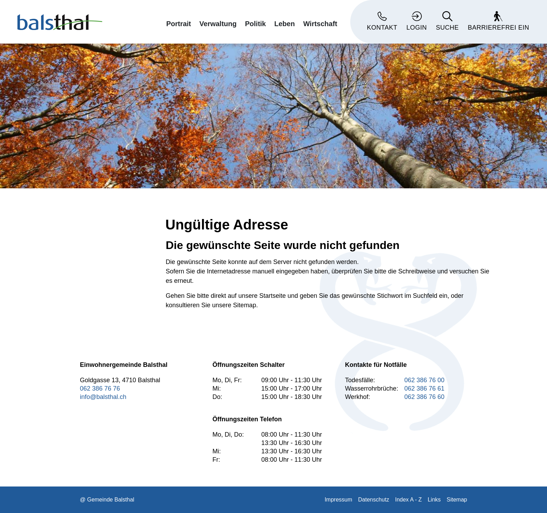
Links (434, 500)
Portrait (178, 23)
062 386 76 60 (424, 396)
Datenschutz (373, 500)
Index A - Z (408, 500)
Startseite (272, 295)
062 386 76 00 (424, 380)
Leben (284, 23)
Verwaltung (218, 23)
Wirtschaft (320, 23)
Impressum (338, 500)
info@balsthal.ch (103, 396)
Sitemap (457, 500)
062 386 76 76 (100, 388)
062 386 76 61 (424, 388)
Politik (255, 23)
